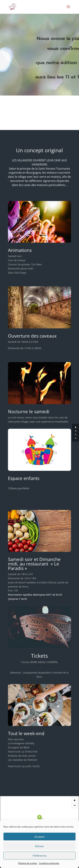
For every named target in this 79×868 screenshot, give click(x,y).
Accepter (39, 836)
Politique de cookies (27, 863)
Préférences (40, 855)
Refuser (39, 846)
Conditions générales (49, 863)
